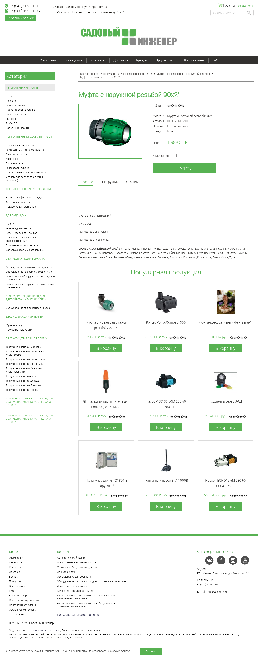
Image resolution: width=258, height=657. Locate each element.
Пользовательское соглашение (78, 614)
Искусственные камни (19, 329)
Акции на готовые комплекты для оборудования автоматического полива (29, 402)
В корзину (106, 348)
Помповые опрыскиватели (22, 245)
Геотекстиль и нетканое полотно (25, 149)
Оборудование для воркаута (25, 258)
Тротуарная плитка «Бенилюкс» (24, 385)
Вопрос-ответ (194, 60)
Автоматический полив (22, 87)
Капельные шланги (17, 128)
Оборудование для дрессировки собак (28, 308)
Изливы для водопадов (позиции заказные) (25, 178)
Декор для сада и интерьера (25, 316)
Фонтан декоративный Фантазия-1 (225, 322)
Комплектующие (15, 105)
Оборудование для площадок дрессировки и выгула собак (26, 297)
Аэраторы (12, 158)
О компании (49, 60)
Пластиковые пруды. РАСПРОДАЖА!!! (28, 172)
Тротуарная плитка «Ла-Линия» (24, 363)
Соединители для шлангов (21, 233)
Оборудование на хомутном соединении (29, 267)
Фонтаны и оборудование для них (29, 189)
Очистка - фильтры (17, 154)
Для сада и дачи (17, 215)
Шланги (10, 224)
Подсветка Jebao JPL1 (225, 401)
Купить (184, 168)
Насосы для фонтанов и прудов (24, 197)
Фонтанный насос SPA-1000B (166, 480)
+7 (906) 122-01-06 (22, 11)
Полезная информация (23, 605)
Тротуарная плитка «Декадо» (23, 380)
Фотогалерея (17, 614)
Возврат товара (18, 595)
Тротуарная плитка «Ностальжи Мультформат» (25, 353)
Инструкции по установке (24, 600)
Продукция (166, 60)
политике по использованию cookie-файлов (103, 651)
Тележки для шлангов (19, 228)
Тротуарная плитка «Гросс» (22, 389)
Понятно (150, 651)
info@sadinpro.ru (217, 591)
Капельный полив (16, 114)
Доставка (120, 60)
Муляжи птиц (14, 325)
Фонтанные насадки (18, 202)
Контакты (97, 60)
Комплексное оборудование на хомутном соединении (30, 277)
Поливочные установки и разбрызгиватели (21, 239)
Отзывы (132, 182)
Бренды (142, 60)
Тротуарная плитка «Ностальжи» (25, 359)
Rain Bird (11, 100)
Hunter (10, 96)
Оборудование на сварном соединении (29, 271)
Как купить (74, 60)
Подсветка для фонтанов (21, 206)
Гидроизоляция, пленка (20, 145)
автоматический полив (46, 630)
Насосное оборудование (20, 109)
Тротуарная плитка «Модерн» (23, 347)
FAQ (215, 60)
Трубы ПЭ (11, 123)
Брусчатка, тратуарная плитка (27, 338)
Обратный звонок (20, 18)
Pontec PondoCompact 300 (166, 322)
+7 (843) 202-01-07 (22, 6)
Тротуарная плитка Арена (21, 376)
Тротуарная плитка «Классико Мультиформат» (24, 370)
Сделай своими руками (23, 609)
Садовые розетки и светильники (25, 250)
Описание (85, 182)
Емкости (11, 118)
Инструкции (110, 182)
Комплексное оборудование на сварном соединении (30, 285)
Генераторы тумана (17, 168)
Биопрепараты (15, 163)
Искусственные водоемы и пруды (29, 136)
